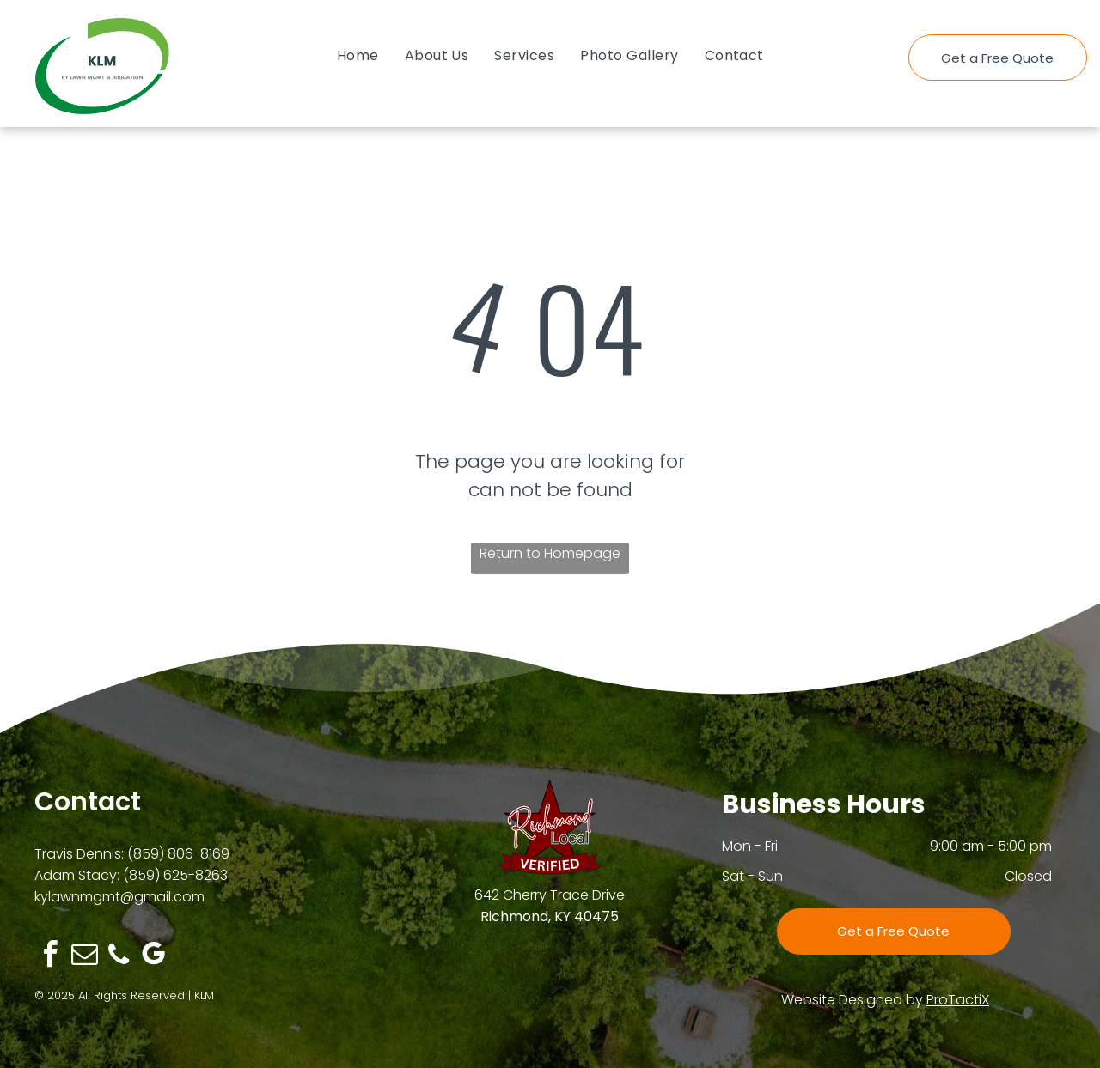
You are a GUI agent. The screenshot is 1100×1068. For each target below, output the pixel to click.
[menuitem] (358, 55)
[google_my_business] (153, 956)
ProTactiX (957, 1000)
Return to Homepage (550, 553)
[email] (84, 956)
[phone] (118, 956)
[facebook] (49, 956)
